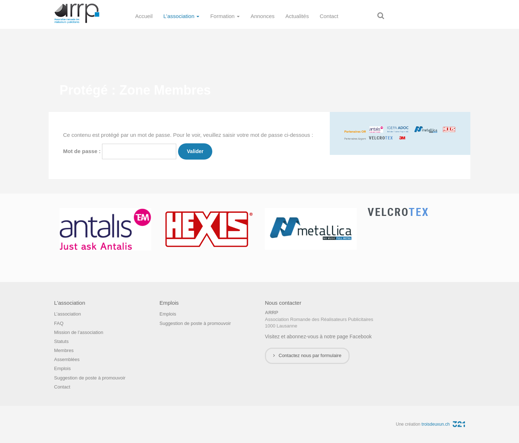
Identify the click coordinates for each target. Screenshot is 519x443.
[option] (105, 229)
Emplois (62, 368)
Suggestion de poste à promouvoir (89, 378)
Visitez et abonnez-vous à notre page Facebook (318, 336)
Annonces (262, 16)
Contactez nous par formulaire (307, 355)
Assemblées (67, 359)
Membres (64, 350)
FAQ (58, 323)
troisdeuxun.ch (443, 424)
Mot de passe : (119, 151)
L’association (181, 16)
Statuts (61, 341)
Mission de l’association (78, 332)
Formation (225, 16)
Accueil (143, 16)
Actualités (297, 16)
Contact (329, 16)
